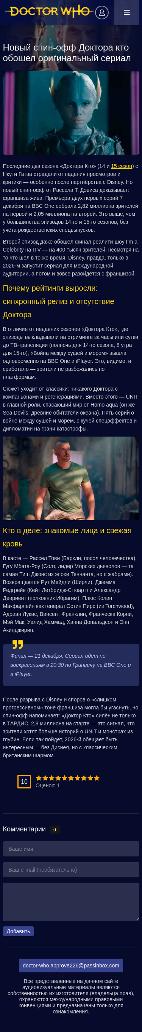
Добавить (18, 931)
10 (97, 778)
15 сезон (121, 166)
